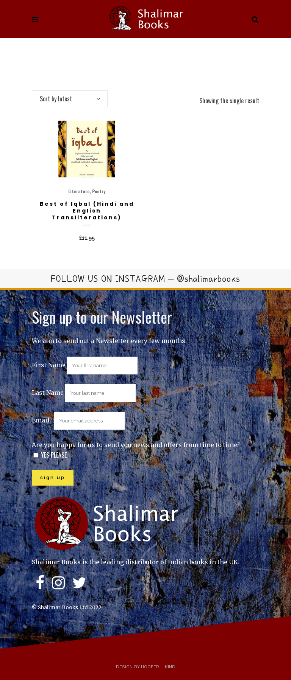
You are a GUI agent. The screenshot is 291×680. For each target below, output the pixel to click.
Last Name (48, 392)
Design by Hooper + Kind (145, 666)
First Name (49, 365)
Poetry (98, 191)
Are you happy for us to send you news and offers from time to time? (136, 445)
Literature (78, 191)
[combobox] (70, 98)
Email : (78, 420)
